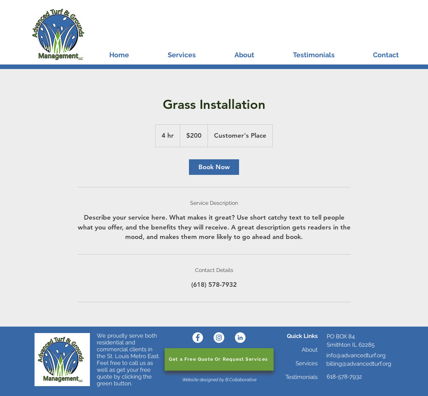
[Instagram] (219, 337)
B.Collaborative (240, 379)
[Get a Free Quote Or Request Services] (219, 359)
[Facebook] (197, 337)
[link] (214, 167)
